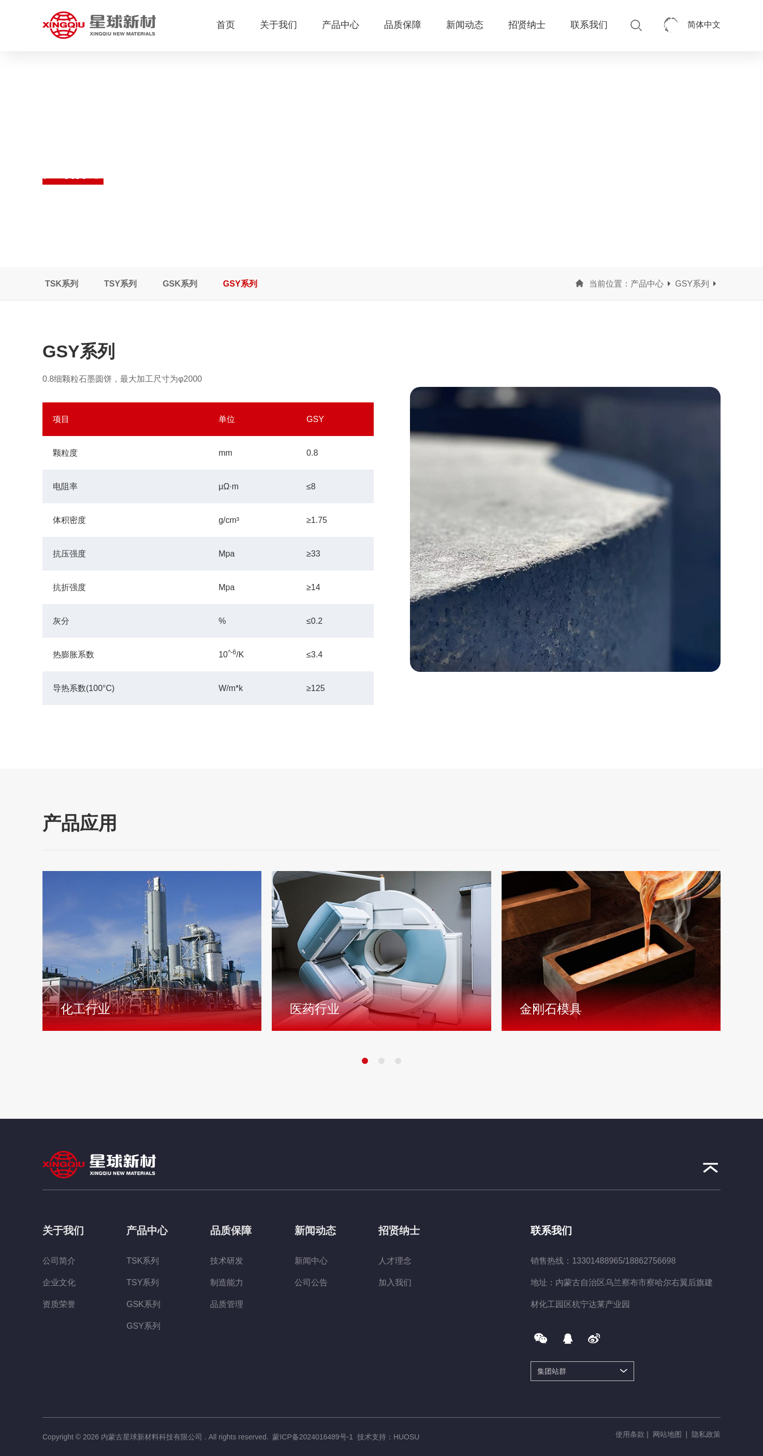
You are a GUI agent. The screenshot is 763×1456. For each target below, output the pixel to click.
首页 (225, 25)
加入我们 (395, 1282)
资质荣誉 (59, 1304)
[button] (365, 1061)
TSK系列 (61, 283)
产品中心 (340, 25)
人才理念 (395, 1260)
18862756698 (650, 1260)
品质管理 (226, 1304)
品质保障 (402, 25)
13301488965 (597, 1260)
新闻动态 (464, 25)
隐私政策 (706, 1434)
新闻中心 (311, 1260)
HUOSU (406, 1437)
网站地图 (667, 1434)
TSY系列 (120, 283)
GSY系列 (240, 283)
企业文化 (59, 1282)
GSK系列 (180, 283)
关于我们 (278, 25)
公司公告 (311, 1282)
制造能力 (226, 1282)
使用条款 (629, 1434)
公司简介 (59, 1260)
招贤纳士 (527, 25)
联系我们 (589, 25)
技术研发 (226, 1260)
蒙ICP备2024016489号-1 (312, 1437)
